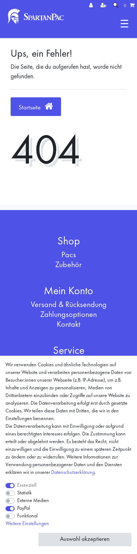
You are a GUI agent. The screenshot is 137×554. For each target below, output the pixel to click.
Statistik (24, 492)
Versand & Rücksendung (69, 305)
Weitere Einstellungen (27, 523)
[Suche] (115, 5)
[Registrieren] (104, 6)
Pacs (68, 255)
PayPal (23, 508)
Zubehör (68, 265)
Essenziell (27, 485)
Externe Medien (33, 500)
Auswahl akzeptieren (85, 539)
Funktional (27, 516)
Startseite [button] (36, 106)
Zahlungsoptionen (68, 315)
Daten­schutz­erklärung (73, 472)
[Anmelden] (92, 6)
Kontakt (68, 325)
